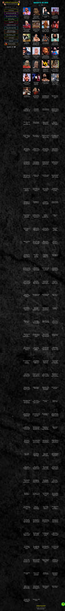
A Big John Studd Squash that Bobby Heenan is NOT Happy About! (26, 31)
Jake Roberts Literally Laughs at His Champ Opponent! (36, 269)
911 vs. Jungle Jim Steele (45, 16)
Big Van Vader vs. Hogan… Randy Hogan (26, 136)
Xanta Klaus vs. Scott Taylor (55, 586)
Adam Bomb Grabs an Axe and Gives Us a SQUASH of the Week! (26, 84)
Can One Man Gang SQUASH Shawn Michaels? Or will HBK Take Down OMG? (36, 164)
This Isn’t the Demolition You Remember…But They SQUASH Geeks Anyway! (26, 562)
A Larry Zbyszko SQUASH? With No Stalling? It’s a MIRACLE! (36, 44)
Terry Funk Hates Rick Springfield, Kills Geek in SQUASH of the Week (55, 456)
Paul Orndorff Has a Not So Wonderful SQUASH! (26, 362)
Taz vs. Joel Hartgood (26, 454)
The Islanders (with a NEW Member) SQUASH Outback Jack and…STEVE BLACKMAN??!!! (45, 509)
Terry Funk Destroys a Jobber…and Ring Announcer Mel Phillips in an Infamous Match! (45, 456)
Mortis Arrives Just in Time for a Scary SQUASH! (45, 335)
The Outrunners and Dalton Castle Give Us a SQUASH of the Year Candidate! (45, 522)
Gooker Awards (11, 44)
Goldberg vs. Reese (55, 215)
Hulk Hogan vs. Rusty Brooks (55, 255)
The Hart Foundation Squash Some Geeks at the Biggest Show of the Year (36, 509)
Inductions (11, 10)
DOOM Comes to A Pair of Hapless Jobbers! (36, 189)
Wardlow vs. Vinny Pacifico (46, 573)
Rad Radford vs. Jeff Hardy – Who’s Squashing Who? (55, 375)
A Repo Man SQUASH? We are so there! (26, 57)
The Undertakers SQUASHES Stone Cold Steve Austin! (45, 548)
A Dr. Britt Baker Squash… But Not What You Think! (45, 30)
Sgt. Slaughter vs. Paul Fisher (45, 414)
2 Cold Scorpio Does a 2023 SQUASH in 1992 (36, 17)
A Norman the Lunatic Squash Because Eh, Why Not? (55, 44)
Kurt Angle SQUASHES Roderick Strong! (36, 309)
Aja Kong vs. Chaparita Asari (27, 96)
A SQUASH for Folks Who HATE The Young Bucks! (45, 57)
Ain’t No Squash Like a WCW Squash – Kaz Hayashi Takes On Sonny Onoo (55, 84)
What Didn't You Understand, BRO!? (11, 31)
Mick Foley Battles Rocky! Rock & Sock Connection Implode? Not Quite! (55, 323)
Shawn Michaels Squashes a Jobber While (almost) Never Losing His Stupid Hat (55, 416)
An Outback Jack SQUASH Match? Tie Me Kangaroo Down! (45, 97)
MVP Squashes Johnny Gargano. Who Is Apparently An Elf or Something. (26, 349)
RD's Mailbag (11, 19)
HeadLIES (11, 22)
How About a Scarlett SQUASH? (36, 255)
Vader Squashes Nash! (27, 573)
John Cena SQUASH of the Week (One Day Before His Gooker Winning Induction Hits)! (36, 284)
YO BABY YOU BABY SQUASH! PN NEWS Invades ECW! (27, 601)
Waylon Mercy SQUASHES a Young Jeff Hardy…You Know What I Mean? (55, 575)
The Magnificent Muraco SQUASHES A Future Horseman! (55, 509)
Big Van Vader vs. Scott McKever (36, 136)
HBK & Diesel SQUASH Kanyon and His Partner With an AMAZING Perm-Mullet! (45, 244)
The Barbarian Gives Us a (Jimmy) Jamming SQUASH (26, 481)
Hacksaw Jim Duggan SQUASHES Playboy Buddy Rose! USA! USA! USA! (55, 231)
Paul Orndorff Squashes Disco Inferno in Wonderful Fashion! (36, 363)
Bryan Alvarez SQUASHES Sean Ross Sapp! (45, 149)
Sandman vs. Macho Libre (55, 401)
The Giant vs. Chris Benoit (26, 494)
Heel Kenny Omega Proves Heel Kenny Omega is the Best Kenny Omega (55, 243)
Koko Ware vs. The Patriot (55, 295)
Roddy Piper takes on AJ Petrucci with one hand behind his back (26, 402)
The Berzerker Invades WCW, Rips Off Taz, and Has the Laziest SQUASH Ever (45, 482)
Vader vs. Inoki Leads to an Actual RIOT (36, 574)
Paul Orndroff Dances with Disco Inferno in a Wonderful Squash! (55, 363)
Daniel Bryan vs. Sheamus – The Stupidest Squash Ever (26, 176)
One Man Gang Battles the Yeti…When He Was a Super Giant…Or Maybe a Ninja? (45, 349)
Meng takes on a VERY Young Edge (45, 321)
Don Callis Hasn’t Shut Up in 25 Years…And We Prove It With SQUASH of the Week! (55, 177)
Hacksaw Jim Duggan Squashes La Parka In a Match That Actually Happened (45, 231)
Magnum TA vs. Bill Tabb (27, 321)
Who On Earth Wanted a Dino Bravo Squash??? (36, 587)
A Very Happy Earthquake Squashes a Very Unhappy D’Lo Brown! (55, 58)
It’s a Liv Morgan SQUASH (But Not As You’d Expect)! (26, 269)
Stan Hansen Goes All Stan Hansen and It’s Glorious (36, 441)
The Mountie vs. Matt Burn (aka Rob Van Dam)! (36, 521)
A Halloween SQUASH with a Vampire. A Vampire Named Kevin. (55, 31)
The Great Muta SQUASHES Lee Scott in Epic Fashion (55, 495)
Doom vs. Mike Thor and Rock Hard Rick (46, 189)
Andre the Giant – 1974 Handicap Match (55, 96)
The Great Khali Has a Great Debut (45, 494)
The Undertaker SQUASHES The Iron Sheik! (36, 547)
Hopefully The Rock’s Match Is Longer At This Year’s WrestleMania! (27, 257)
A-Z (39, 4)
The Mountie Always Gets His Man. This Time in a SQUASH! (27, 521)
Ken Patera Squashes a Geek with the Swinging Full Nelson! (26, 296)
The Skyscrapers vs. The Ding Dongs (45, 534)
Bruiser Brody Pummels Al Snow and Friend (36, 149)
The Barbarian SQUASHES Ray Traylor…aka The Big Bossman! (36, 481)
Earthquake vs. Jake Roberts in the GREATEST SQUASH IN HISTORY (27, 204)
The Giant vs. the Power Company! (36, 494)
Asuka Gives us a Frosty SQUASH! (45, 109)
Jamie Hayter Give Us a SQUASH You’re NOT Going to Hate (45, 269)
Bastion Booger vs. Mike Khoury (36, 122)
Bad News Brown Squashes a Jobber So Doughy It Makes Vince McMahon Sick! (55, 111)
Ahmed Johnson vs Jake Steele (45, 83)
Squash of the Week (11, 28)
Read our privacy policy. (41, 608)
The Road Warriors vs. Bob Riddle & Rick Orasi (26, 534)
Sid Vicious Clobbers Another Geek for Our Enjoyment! (26, 428)
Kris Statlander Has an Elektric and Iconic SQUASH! (27, 309)
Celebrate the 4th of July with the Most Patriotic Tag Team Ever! (45, 163)
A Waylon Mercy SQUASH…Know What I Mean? (36, 70)
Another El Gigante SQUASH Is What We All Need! (26, 110)
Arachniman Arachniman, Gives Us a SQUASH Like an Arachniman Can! (36, 111)
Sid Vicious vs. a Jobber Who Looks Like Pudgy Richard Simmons (45, 428)
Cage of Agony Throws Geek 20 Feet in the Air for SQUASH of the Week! (55, 151)
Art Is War (11, 38)
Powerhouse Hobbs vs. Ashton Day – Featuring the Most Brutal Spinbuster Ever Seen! (45, 376)
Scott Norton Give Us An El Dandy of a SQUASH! (36, 415)
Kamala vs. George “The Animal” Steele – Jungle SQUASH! (55, 283)
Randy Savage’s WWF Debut (36, 388)
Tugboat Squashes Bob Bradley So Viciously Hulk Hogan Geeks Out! (36, 562)
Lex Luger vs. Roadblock (55, 308)
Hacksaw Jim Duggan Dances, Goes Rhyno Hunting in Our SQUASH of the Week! (36, 231)
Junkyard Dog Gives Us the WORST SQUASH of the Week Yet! (45, 283)
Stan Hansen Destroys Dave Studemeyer (27, 441)
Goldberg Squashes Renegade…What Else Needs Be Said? (45, 217)
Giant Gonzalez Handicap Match (55, 202)
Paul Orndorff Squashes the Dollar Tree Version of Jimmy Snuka (45, 363)
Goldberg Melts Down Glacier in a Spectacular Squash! (36, 216)
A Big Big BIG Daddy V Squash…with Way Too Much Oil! (55, 17)
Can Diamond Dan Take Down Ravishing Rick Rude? (27, 163)
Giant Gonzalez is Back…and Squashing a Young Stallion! (26, 216)
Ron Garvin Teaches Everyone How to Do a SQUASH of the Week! (36, 402)
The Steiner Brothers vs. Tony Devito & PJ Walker (55, 534)
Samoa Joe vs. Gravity (45, 401)
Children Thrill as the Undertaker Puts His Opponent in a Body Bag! (55, 164)
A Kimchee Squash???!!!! (26, 43)
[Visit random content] (63, 604)
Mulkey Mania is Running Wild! (55, 335)
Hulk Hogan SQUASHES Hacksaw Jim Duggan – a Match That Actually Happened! (45, 257)
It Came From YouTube (11, 16)
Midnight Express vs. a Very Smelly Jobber (36, 335)
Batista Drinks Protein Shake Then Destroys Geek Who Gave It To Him (45, 124)
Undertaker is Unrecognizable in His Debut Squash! (55, 561)
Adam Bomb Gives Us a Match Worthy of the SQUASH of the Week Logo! (55, 71)
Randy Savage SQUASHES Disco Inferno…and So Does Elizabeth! (26, 389)
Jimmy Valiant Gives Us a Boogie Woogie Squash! (26, 282)
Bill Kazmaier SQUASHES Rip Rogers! (27, 149)
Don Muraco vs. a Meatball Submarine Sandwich (26, 190)
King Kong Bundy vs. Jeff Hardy (36, 295)
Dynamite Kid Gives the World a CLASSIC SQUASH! (55, 190)
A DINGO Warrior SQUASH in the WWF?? (36, 30)
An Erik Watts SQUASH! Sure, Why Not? (36, 96)
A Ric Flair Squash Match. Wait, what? (36, 57)
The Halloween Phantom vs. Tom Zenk (26, 507)
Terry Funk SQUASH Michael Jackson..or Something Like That (26, 469)
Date (42, 4)
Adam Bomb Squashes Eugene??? (36, 83)
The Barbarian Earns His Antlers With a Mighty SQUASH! (55, 468)
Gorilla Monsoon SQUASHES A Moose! (26, 229)
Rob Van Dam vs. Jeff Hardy (55, 388)
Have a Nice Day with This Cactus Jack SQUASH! (36, 242)
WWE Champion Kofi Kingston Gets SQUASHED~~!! (45, 587)
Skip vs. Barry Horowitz (55, 427)
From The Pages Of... (11, 35)
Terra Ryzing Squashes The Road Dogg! (36, 454)
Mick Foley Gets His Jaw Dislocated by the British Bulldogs (26, 336)
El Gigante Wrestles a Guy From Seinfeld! (46, 202)
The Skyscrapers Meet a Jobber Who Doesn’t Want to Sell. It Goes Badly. (36, 535)
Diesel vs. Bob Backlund (36, 175)
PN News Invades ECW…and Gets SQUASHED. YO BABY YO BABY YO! (36, 376)
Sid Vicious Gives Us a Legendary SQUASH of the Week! (36, 428)
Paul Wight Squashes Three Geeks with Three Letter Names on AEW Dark (26, 376)
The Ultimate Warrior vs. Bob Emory (27, 547)
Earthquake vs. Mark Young (36, 202)
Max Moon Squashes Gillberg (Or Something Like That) (36, 322)
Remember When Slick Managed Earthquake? (45, 388)
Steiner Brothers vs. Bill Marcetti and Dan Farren (55, 441)
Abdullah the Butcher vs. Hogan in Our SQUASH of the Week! (46, 71)
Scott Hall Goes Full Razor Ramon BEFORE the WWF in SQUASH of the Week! (26, 416)
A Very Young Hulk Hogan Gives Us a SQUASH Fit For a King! (26, 70)
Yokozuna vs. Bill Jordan (36, 600)
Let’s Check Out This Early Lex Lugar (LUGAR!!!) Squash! (45, 309)
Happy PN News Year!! (27, 242)
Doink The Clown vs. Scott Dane (45, 175)
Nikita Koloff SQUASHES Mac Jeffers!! (36, 348)
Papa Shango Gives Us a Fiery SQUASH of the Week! (55, 349)
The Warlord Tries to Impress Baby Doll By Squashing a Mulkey (55, 548)
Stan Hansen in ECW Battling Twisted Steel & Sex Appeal (45, 442)
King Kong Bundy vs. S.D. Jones (45, 295)
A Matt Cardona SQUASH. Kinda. (45, 43)
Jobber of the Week (11, 25)
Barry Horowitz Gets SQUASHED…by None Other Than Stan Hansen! (26, 124)
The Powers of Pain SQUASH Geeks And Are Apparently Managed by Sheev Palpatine (55, 522)
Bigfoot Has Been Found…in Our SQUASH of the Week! (45, 137)
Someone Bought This (11, 13)
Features (11, 41)
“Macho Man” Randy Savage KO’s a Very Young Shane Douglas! (27, 18)
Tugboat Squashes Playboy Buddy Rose (45, 560)
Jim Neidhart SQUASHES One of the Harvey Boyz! (55, 269)
